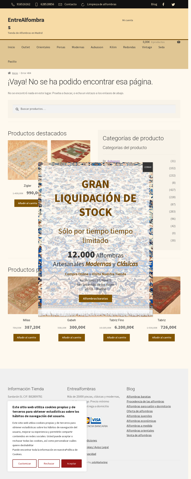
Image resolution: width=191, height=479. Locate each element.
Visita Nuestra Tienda (109, 274)
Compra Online (76, 274)
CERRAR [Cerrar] (147, 167)
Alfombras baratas (95, 298)
